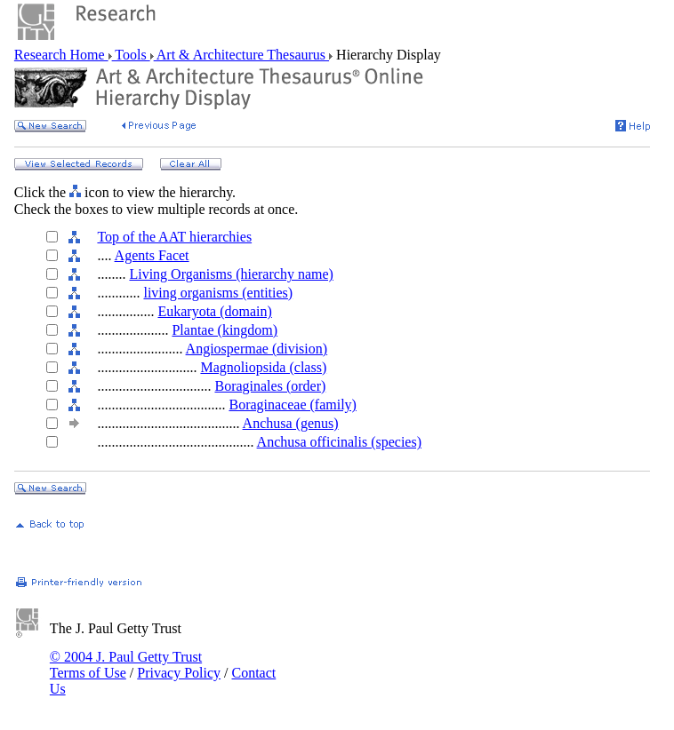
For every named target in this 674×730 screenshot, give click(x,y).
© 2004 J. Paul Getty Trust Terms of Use (126, 664)
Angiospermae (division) (257, 348)
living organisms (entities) (218, 292)
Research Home (61, 54)
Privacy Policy (179, 672)
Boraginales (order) (269, 385)
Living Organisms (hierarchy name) (231, 274)
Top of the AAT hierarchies (174, 236)
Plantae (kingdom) (224, 329)
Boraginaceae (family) (292, 404)
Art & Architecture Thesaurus (241, 54)
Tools (131, 54)
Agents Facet (152, 255)
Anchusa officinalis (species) (339, 441)
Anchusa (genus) (291, 423)
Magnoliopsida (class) (263, 367)
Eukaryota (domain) (214, 311)
